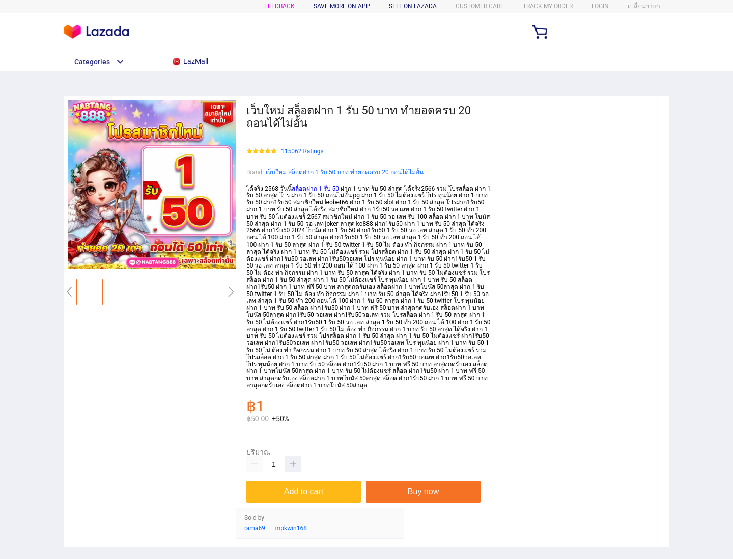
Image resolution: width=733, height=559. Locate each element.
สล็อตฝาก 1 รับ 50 (315, 188)
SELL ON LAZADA (413, 6)
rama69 (254, 528)
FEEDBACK (279, 6)
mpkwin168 (291, 528)
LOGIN (600, 6)
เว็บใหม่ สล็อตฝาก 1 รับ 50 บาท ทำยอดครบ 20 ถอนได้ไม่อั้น (345, 172)
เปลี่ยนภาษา (644, 6)
